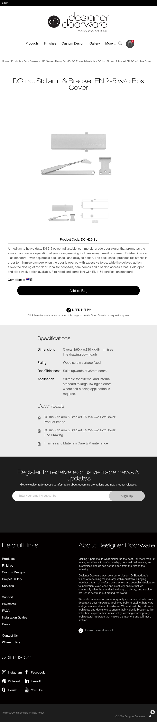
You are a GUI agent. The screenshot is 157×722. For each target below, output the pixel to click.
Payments (9, 604)
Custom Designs (13, 572)
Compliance (16, 280)
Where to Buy (11, 642)
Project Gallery (12, 579)
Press (6, 624)
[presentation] (43, 509)
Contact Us (10, 635)
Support (7, 597)
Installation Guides (14, 617)
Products (32, 44)
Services (8, 586)
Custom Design (73, 44)
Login (5, 3)
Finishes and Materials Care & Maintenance (76, 443)
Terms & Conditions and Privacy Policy (23, 713)
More (110, 44)
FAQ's (6, 611)
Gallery (95, 44)
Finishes (50, 44)
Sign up (127, 496)
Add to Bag (78, 290)
